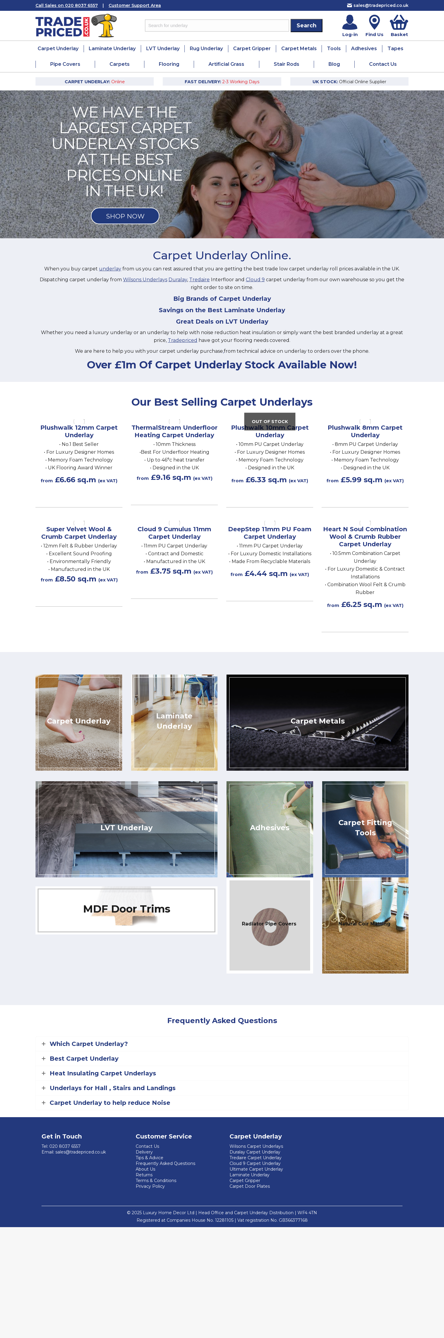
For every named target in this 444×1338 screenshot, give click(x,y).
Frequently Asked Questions (165, 1163)
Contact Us (147, 1146)
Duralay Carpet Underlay (255, 1152)
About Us (145, 1169)
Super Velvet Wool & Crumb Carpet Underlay (79, 533)
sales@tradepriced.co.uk (378, 5)
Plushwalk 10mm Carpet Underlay (270, 431)
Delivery (144, 1152)
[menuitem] (58, 48)
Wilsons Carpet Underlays (256, 1146)
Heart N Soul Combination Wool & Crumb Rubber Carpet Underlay (365, 537)
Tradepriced (182, 340)
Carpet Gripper (245, 1180)
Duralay (177, 279)
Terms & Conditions (156, 1180)
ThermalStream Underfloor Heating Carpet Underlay (174, 431)
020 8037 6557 (65, 1146)
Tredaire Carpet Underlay (256, 1157)
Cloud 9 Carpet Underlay (255, 1163)
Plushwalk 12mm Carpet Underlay (79, 431)
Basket (399, 34)
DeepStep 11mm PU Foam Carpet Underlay (269, 533)
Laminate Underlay (250, 1175)
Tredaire (199, 279)
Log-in (350, 34)
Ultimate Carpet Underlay (256, 1169)
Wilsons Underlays (145, 279)
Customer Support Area (135, 5)
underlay (110, 269)
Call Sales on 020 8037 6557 (66, 5)
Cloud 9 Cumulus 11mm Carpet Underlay (174, 533)
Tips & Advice (149, 1157)
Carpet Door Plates (250, 1186)
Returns (144, 1175)
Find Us (374, 34)
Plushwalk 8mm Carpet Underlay (365, 431)
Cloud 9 (255, 279)
